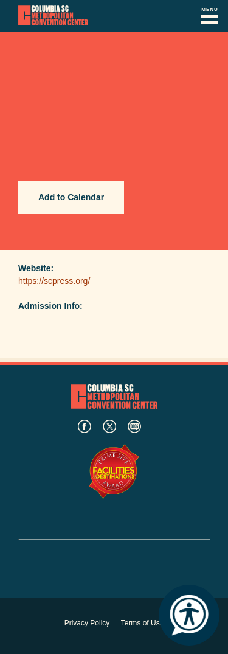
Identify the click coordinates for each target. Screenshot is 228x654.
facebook (84, 426)
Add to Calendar (71, 197)
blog (134, 426)
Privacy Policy (87, 623)
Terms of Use (142, 623)
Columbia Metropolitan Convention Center (53, 16)
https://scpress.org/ (54, 281)
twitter (109, 426)
